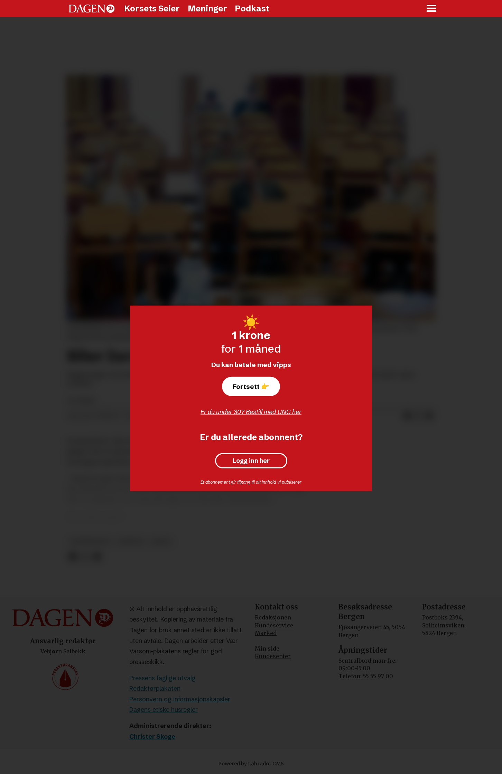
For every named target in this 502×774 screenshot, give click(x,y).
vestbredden (90, 541)
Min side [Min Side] (267, 648)
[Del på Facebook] (407, 416)
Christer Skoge (152, 736)
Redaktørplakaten (154, 688)
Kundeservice (274, 625)
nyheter (130, 541)
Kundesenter (273, 656)
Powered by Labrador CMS (251, 764)
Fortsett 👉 (251, 386)
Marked (266, 633)
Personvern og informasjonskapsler (179, 699)
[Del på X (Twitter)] (418, 416)
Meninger (207, 8)
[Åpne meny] (432, 8)
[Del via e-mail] (429, 416)
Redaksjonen (273, 617)
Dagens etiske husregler (163, 710)
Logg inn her (251, 461)
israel (161, 541)
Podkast (252, 8)
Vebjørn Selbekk (62, 651)
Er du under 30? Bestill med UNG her (251, 412)
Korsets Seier (152, 8)
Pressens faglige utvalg (162, 678)
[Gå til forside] (91, 9)
